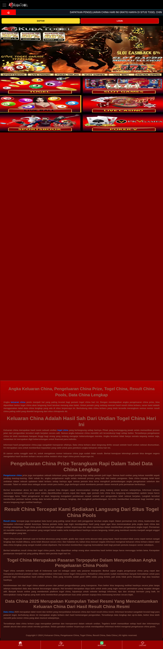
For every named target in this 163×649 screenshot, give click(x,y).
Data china (8, 612)
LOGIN (120, 21)
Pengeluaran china (12, 475)
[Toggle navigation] (4, 5)
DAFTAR (40, 21)
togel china (62, 430)
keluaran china (18, 402)
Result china (9, 521)
